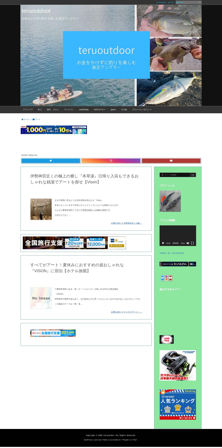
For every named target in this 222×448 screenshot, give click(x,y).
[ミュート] (187, 243)
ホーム (26, 119)
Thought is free (129, 441)
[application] (178, 235)
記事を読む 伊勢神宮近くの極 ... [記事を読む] (126, 223)
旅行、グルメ (57, 190)
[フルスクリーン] (192, 243)
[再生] (163, 243)
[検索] (199, 2)
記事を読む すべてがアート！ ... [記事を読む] (126, 312)
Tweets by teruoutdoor (172, 253)
